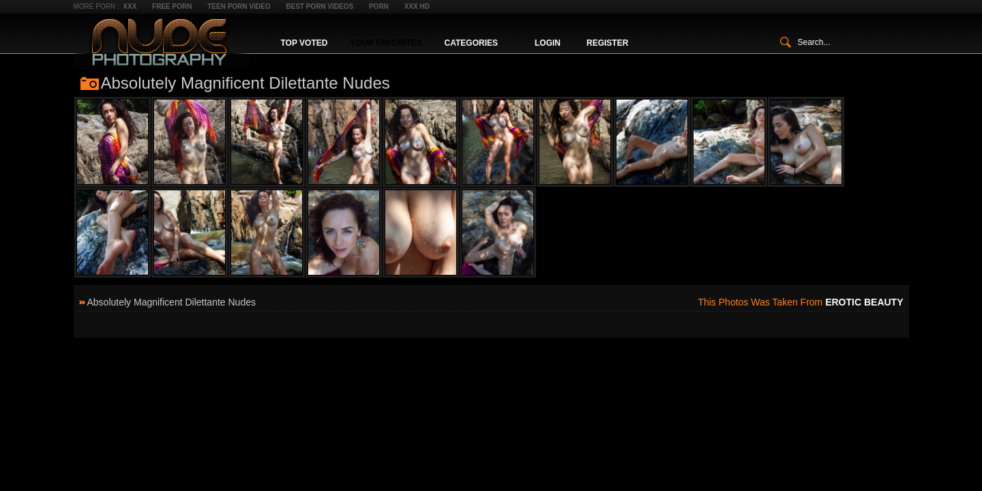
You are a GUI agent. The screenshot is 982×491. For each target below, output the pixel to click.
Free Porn (172, 6)
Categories (471, 43)
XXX (129, 6)
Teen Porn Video (238, 6)
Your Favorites (385, 43)
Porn (379, 6)
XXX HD (417, 6)
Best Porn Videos (319, 6)
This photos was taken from (800, 302)
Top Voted (304, 43)
